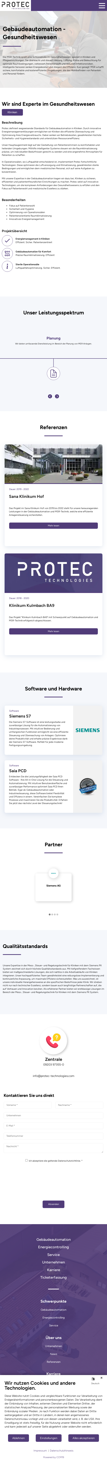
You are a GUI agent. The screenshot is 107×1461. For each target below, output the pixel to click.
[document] (53, 1407)
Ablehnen (18, 1438)
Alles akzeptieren (84, 1438)
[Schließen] (101, 1378)
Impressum (40, 1450)
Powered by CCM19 (53, 1457)
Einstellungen (48, 1438)
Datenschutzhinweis (61, 1450)
